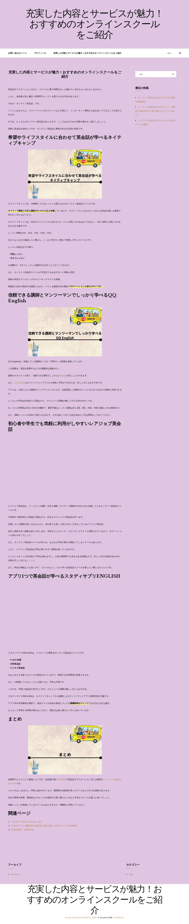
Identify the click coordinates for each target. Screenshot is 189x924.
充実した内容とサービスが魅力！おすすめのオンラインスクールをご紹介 (94, 25)
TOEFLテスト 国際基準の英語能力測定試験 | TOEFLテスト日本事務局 (44, 825)
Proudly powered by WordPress (78, 917)
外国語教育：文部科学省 (22, 829)
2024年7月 (15, 874)
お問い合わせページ (17, 53)
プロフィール (40, 53)
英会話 (63, 375)
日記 (131, 874)
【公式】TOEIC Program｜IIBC (26, 821)
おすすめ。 (32, 560)
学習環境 (62, 779)
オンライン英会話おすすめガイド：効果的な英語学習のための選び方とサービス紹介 (155, 111)
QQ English (20, 382)
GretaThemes (118, 917)
